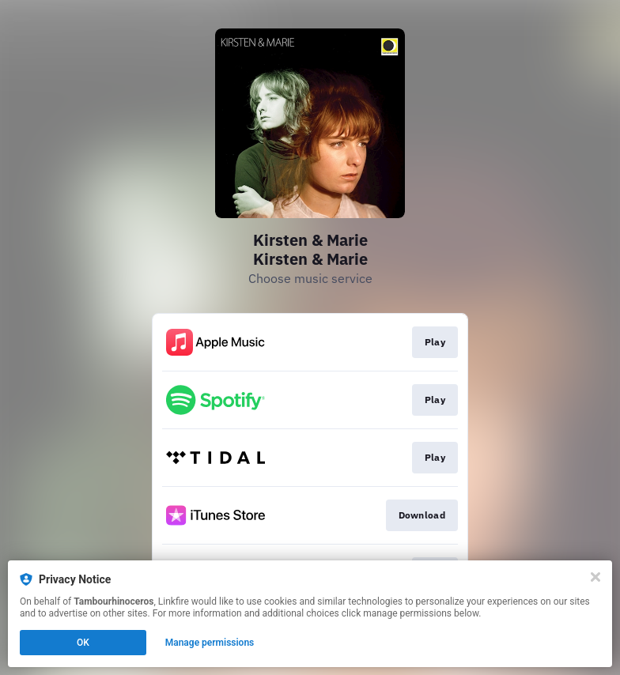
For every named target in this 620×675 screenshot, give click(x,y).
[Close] (595, 577)
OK (83, 642)
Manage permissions (210, 642)
